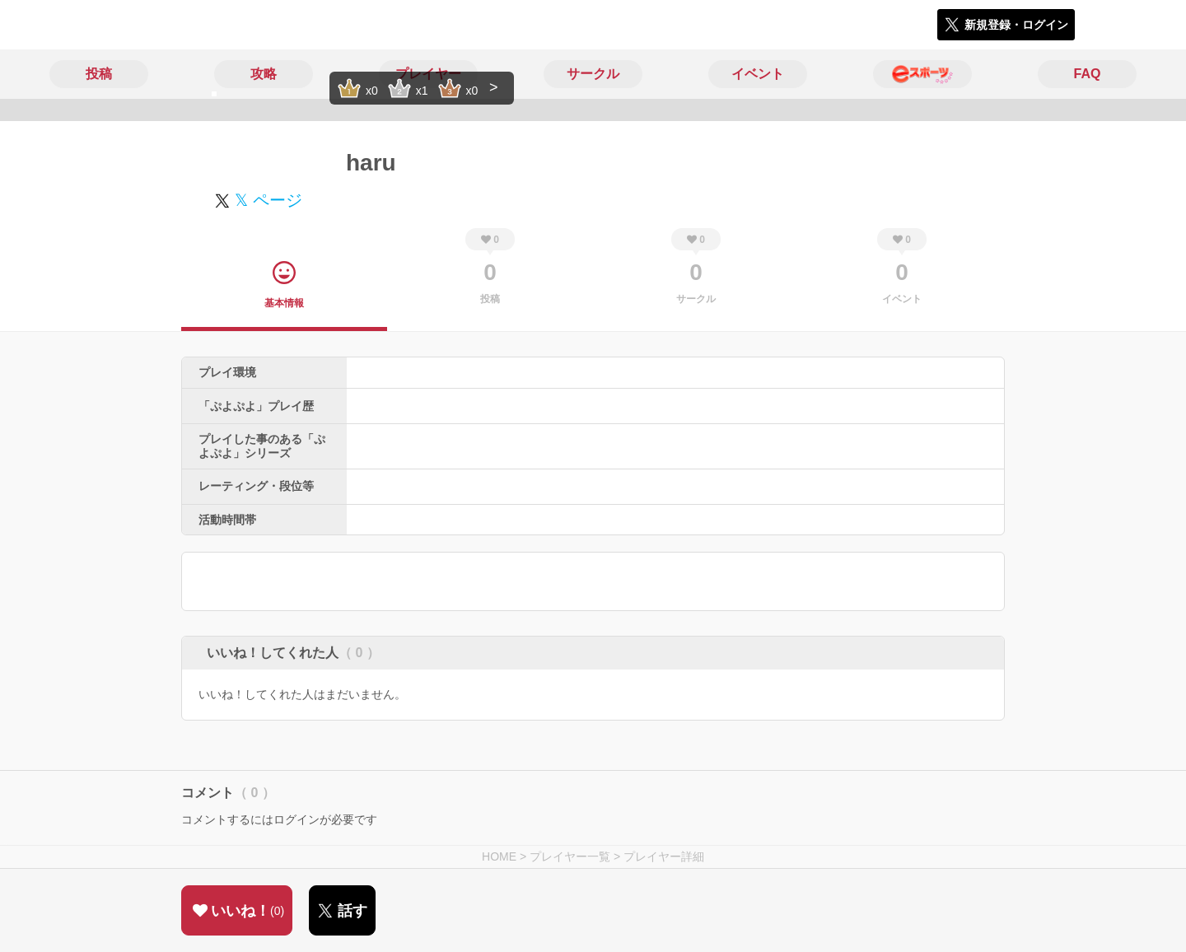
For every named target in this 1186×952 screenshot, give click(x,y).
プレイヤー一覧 (570, 856)
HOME (499, 856)
